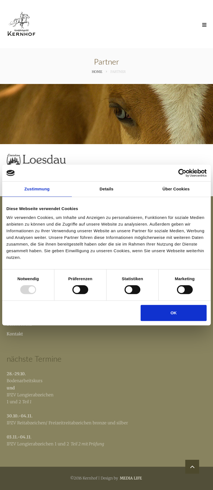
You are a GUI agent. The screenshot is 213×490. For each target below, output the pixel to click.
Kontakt (15, 333)
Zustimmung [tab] (37, 189)
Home (97, 72)
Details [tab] (106, 189)
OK (174, 312)
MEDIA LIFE (131, 478)
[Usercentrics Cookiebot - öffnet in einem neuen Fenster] (182, 173)
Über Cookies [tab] (176, 189)
